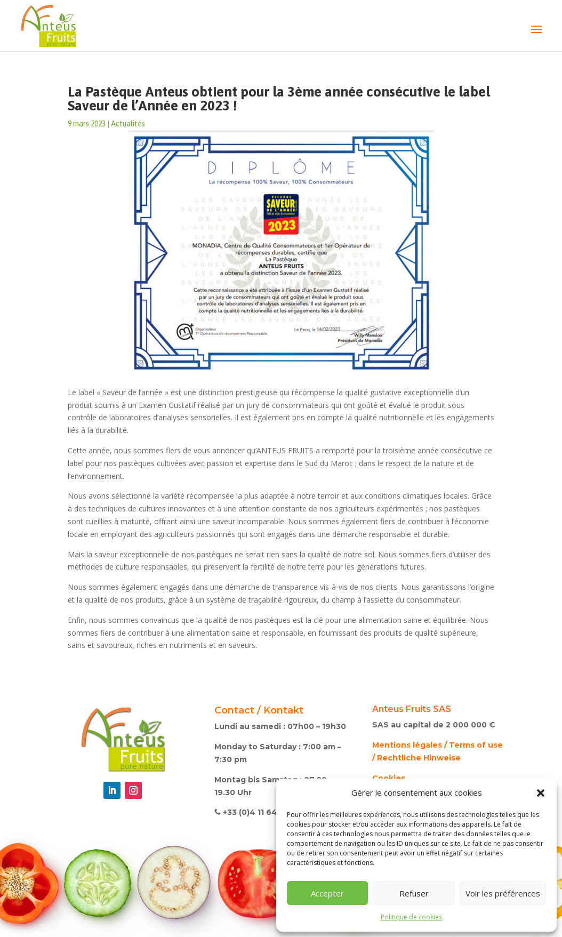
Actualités (128, 123)
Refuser (414, 893)
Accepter (327, 893)
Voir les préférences (502, 893)
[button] (540, 793)
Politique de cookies (411, 917)
